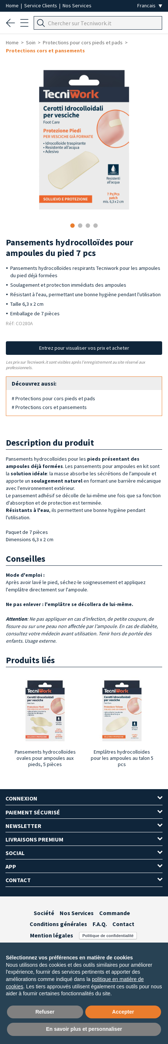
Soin (31, 42)
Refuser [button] (45, 1012)
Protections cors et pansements (45, 50)
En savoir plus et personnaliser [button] (84, 1029)
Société (44, 913)
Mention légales (51, 935)
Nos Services (77, 5)
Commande (114, 913)
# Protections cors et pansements (49, 407)
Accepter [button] (123, 1012)
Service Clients (41, 5)
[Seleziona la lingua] (149, 6)
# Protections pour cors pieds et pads (53, 398)
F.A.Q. (100, 924)
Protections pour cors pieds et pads (83, 42)
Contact (123, 924)
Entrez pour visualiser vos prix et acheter (84, 348)
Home (13, 5)
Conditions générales (58, 924)
